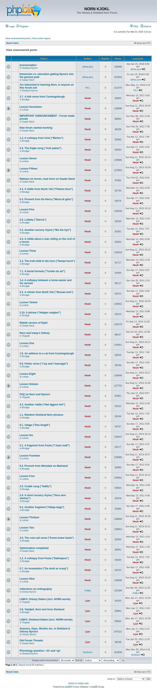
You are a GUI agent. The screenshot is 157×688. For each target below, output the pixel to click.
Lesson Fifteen (29, 168)
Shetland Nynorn (30, 68)
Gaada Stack (28, 80)
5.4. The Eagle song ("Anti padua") (40, 148)
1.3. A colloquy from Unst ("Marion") (41, 137)
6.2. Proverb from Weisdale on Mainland (44, 465)
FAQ (134, 26)
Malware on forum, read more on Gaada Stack (47, 178)
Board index (12, 43)
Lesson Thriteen (29, 517)
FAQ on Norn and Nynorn (35, 394)
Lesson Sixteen (29, 384)
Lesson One (27, 343)
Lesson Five (27, 209)
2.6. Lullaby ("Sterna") (33, 219)
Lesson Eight (27, 373)
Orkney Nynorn (29, 592)
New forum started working (36, 127)
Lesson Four (27, 476)
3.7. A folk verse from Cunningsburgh (42, 96)
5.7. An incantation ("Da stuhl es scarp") (44, 568)
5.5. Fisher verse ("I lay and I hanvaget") (44, 363)
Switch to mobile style (78, 683)
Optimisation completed (34, 548)
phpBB (68, 687)
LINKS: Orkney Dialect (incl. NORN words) (45, 599)
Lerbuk (25, 110)
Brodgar (26, 99)
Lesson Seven (28, 158)
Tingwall (26, 336)
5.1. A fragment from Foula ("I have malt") (45, 445)
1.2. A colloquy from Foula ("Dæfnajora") (44, 558)
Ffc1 (87, 87)
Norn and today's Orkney (35, 333)
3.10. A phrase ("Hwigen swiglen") (40, 312)
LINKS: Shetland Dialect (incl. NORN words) (46, 619)
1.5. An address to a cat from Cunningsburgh (47, 353)
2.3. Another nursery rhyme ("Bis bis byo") (45, 229)
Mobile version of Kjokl (33, 322)
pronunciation (28, 65)
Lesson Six (26, 435)
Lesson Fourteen (30, 455)
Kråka (88, 590)
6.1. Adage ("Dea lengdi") (35, 425)
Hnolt (88, 98)
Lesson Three (28, 250)
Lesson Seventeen (31, 106)
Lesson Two (27, 527)
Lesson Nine (27, 578)
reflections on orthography (36, 588)
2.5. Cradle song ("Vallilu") (35, 486)
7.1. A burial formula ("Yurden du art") (42, 271)
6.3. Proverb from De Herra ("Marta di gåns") (46, 199)
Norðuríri (87, 652)
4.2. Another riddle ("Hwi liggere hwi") (42, 404)
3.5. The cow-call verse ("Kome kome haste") (47, 537)
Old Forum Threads (31, 640)
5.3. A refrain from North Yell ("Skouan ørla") (46, 292)
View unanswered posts (17, 38)
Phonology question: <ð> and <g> (40, 650)
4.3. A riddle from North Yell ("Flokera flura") (46, 189)
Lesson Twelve (28, 302)
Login (10, 26)
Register (22, 26)
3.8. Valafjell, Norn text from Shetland (42, 609)
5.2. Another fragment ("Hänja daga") (42, 507)
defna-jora (87, 66)
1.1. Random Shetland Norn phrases (41, 414)
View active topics (41, 38)
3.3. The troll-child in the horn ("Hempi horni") (47, 261)
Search (146, 26)
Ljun (87, 600)
